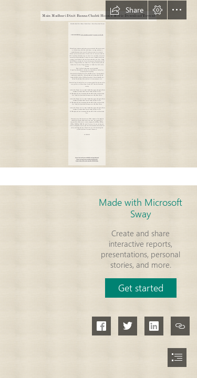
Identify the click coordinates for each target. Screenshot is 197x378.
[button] (127, 10)
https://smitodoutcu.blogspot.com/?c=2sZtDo (91, 35)
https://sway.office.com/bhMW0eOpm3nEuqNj (87, 157)
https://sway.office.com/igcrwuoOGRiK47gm (87, 161)
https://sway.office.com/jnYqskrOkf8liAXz (87, 159)
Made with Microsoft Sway (140, 208)
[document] (98, 189)
